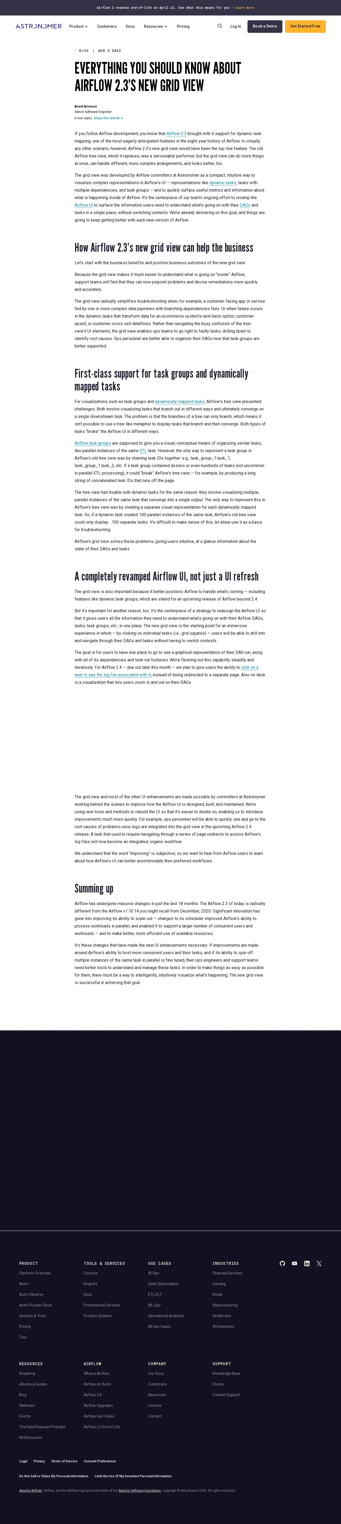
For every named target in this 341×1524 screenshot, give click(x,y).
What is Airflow (96, 1313)
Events (25, 1356)
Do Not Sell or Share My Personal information (53, 1416)
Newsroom (157, 1334)
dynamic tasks (222, 182)
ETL (143, 450)
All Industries (223, 1266)
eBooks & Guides (33, 1324)
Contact (154, 1356)
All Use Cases (159, 1266)
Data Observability (163, 1223)
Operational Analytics (166, 1255)
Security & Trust (32, 1255)
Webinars (27, 1345)
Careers (154, 1345)
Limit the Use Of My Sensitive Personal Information (133, 1416)
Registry (91, 1223)
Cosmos (91, 1213)
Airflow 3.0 (93, 1334)
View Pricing (284, 1110)
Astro (24, 1223)
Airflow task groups (93, 443)
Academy (27, 1313)
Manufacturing (225, 1245)
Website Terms (132, 1121)
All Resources (30, 1377)
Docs (132, 27)
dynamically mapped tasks (180, 401)
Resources (158, 27)
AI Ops (153, 1213)
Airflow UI (84, 205)
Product (81, 27)
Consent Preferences (100, 1401)
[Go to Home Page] (39, 27)
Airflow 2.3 (176, 133)
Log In (235, 27)
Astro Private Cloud (35, 1245)
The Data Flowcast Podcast (42, 1366)
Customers (109, 27)
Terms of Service (64, 1401)
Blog (82, 51)
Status (218, 1324)
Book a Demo (264, 26)
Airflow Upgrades (98, 1345)
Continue (215, 1095)
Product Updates (98, 1255)
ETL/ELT (155, 1234)
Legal (23, 1401)
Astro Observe (31, 1234)
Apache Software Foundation (140, 1430)
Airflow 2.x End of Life (102, 1366)
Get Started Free (305, 26)
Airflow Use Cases (99, 1356)
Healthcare (222, 1255)
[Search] (219, 27)
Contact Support (226, 1334)
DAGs (245, 205)
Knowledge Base (227, 1313)
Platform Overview (35, 1213)
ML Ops (154, 1245)
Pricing (185, 27)
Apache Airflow (31, 1430)
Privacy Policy (111, 1121)
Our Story (156, 1313)
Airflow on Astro (97, 1324)
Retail (217, 1234)
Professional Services (102, 1245)
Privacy (39, 1401)
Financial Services (227, 1213)
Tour (23, 1277)
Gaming (219, 1223)
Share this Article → (108, 118)
